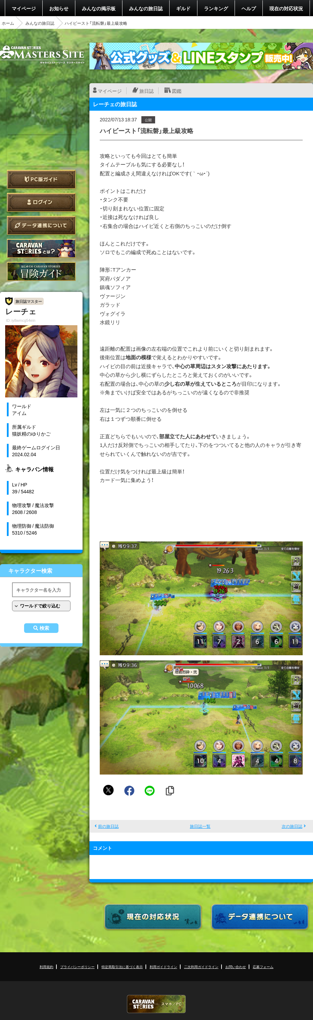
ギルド (183, 8)
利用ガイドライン (163, 966)
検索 (44, 628)
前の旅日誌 (108, 826)
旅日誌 (146, 90)
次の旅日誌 (292, 826)
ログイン (41, 202)
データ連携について (41, 225)
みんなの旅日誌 (146, 8)
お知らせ (58, 8)
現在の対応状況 (286, 8)
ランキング (216, 8)
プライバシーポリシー (77, 966)
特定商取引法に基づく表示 (122, 966)
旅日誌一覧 (200, 826)
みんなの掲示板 (99, 8)
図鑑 (177, 90)
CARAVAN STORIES (156, 1004)
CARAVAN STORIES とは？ (41, 248)
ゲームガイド (41, 271)
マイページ (24, 8)
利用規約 (46, 966)
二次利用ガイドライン (201, 966)
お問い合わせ (235, 966)
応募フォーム (263, 966)
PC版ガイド (41, 179)
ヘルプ (248, 8)
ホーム (8, 23)
